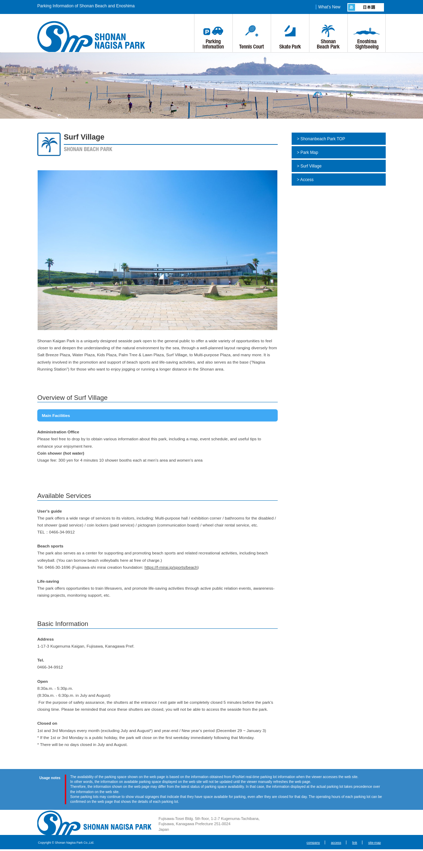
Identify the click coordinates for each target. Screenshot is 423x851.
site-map (374, 842)
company (313, 842)
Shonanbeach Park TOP (322, 138)
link (354, 842)
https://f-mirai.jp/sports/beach (171, 567)
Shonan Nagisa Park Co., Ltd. (94, 823)
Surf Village (311, 166)
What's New (329, 7)
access (336, 842)
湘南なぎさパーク (94, 36)
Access (307, 179)
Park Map (309, 152)
